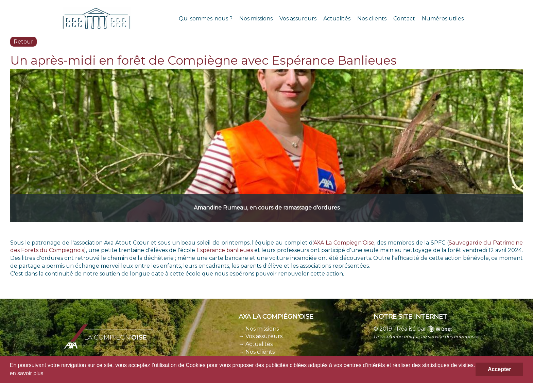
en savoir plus (27, 373)
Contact (404, 18)
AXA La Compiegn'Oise (343, 242)
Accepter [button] (499, 369)
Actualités (336, 18)
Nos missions (256, 18)
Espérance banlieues (224, 250)
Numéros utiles (443, 18)
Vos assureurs (297, 18)
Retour (23, 41)
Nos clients (371, 18)
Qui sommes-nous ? (206, 18)
